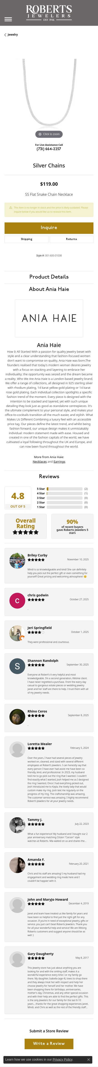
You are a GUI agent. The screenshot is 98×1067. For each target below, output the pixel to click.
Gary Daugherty (41, 954)
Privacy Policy (62, 1059)
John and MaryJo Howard (48, 899)
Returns (71, 239)
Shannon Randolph (43, 660)
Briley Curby (37, 555)
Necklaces (40, 461)
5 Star (41, 489)
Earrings (59, 461)
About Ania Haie (49, 289)
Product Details (49, 277)
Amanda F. (36, 859)
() (86, 489)
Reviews (49, 477)
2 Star (41, 502)
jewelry (13, 35)
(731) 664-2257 (49, 149)
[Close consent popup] (88, 1059)
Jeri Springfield (40, 628)
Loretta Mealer (40, 744)
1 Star (41, 507)
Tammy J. (35, 819)
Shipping (26, 239)
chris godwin (38, 595)
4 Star (41, 493)
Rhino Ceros (37, 711)
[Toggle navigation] (8, 19)
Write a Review (49, 1044)
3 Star (41, 498)
